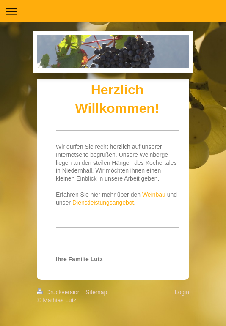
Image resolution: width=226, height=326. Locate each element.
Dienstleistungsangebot (103, 202)
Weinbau (153, 194)
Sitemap (96, 292)
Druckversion (59, 292)
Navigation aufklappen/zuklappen (113, 11)
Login (182, 292)
